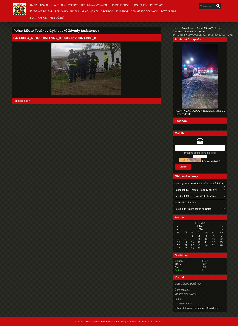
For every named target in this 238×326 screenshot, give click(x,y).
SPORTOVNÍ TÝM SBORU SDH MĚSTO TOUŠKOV (129, 11)
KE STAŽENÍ (57, 17)
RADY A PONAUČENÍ (67, 11)
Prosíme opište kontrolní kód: (200, 153)
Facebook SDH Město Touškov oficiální (196, 190)
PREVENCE (157, 5)
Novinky (45, 5)
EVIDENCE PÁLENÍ (41, 11)
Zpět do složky (22, 101)
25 (213, 245)
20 (178, 245)
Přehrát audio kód (211, 161)
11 (213, 239)
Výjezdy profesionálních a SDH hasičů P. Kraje (200, 183)
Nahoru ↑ (158, 321)
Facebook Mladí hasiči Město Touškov (195, 196)
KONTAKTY (140, 5)
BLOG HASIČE (38, 17)
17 (206, 242)
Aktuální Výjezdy (66, 5)
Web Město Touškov (186, 202)
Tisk (123, 321)
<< (178, 226)
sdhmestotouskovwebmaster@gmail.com (197, 308)
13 (178, 242)
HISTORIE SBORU (120, 5)
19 (221, 242)
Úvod (33, 5)
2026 (200, 229)
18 (213, 242)
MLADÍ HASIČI (90, 11)
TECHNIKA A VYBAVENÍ (94, 5)
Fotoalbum (168, 11)
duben (200, 226)
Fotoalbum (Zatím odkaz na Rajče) (193, 209)
